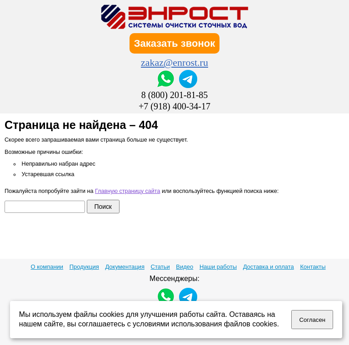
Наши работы (218, 266)
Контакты (312, 266)
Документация (125, 266)
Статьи (160, 266)
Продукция (84, 266)
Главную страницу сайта (127, 191)
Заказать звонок (174, 43)
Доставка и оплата (268, 266)
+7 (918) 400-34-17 (174, 106)
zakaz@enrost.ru (174, 62)
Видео (184, 266)
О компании (46, 266)
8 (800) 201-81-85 (174, 95)
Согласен (312, 319)
